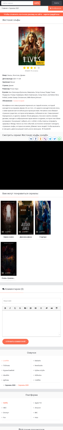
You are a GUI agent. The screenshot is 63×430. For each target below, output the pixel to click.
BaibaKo (38, 319)
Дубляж (6, 339)
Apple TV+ (38, 362)
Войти (56, 3)
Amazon (38, 367)
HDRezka (38, 334)
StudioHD (47, 129)
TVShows (6, 324)
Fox (4, 376)
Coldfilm (38, 339)
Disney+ (6, 371)
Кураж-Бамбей (8, 329)
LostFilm (6, 319)
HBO (4, 367)
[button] (5, 267)
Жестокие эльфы (12, 395)
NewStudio (39, 324)
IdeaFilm (6, 334)
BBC (36, 371)
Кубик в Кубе (40, 329)
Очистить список (31, 401)
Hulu (36, 376)
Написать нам (8, 426)
